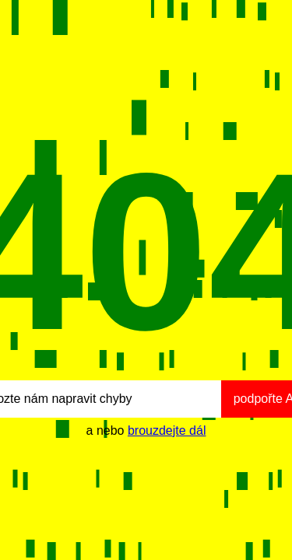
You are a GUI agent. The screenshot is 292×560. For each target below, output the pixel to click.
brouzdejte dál (167, 430)
